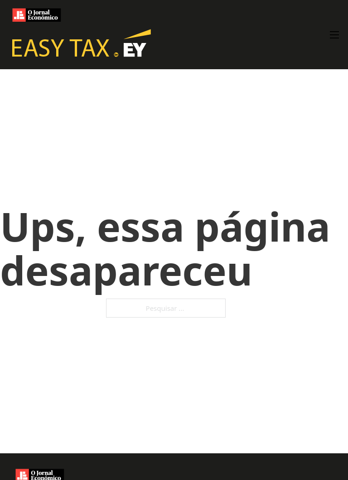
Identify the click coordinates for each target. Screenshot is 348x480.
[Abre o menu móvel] (334, 34)
